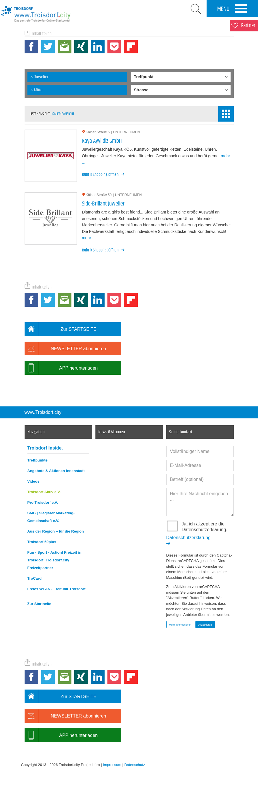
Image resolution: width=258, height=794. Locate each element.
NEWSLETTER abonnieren (65, 348)
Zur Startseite (39, 604)
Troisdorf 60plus (41, 542)
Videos (33, 481)
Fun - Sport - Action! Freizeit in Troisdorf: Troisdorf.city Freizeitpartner (54, 560)
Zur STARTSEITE (61, 329)
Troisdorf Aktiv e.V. (44, 492)
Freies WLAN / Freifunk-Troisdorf (56, 589)
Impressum (112, 765)
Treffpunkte (37, 460)
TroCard (34, 578)
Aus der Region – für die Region (55, 531)
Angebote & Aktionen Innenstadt (56, 471)
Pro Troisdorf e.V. (42, 502)
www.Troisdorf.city (43, 412)
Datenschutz (134, 765)
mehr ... (89, 237)
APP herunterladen (61, 368)
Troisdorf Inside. (45, 448)
